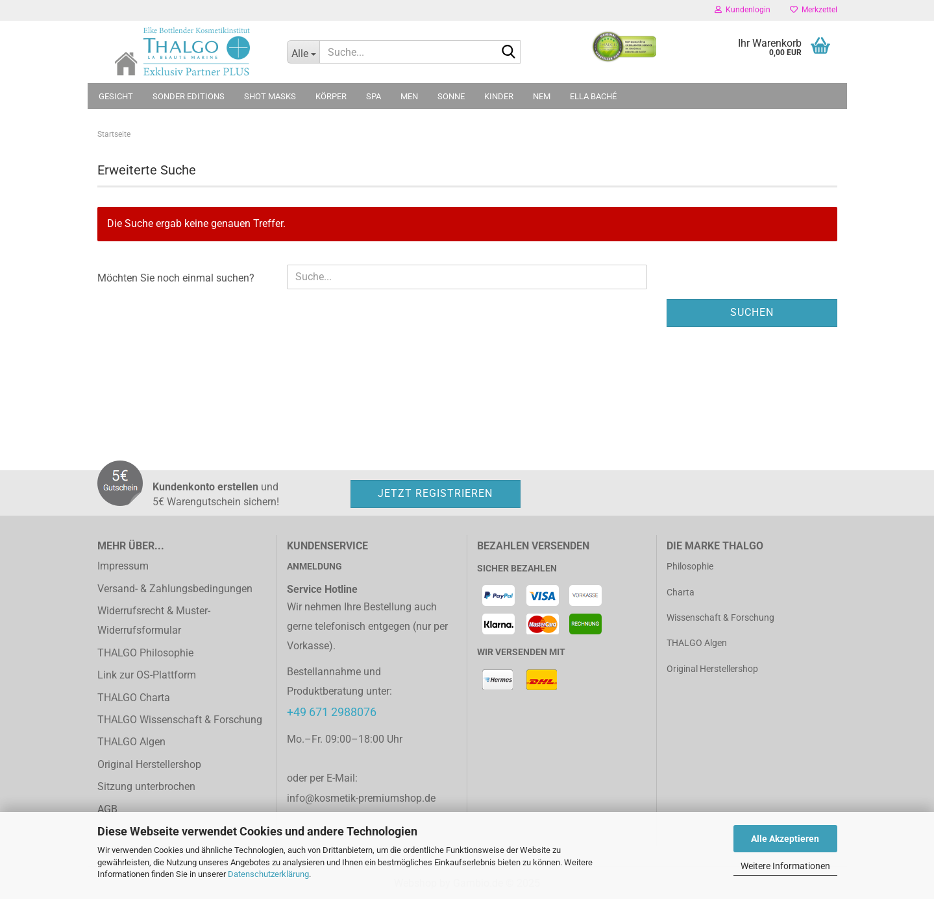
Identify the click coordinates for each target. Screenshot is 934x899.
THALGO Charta (133, 697)
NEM (541, 96)
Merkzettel (813, 9)
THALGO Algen (131, 742)
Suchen (752, 312)
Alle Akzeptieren (785, 838)
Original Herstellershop (149, 764)
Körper (331, 96)
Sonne (451, 96)
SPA (373, 96)
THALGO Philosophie (145, 653)
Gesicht (116, 96)
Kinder (498, 96)
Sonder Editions (189, 96)
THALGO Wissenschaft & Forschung (179, 719)
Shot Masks (270, 96)
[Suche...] (303, 52)
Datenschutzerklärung (268, 874)
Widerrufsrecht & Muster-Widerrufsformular (153, 620)
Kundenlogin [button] (742, 9)
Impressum (123, 566)
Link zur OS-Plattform (146, 675)
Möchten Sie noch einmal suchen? (175, 278)
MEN (409, 96)
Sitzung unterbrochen (146, 786)
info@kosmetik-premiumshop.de (361, 798)
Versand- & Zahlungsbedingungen (174, 588)
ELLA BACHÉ (593, 96)
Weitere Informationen (785, 866)
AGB (107, 809)
